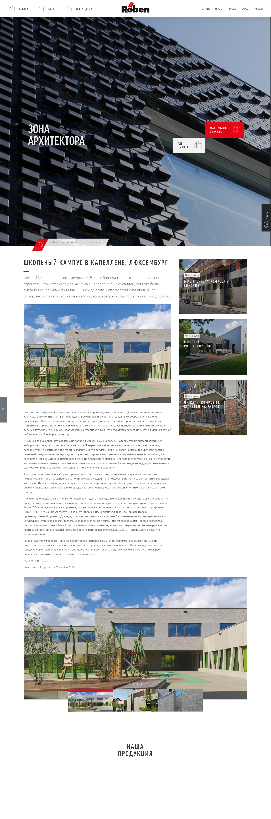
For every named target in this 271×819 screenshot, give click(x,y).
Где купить (190, 145)
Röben (54, 242)
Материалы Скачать (225, 129)
